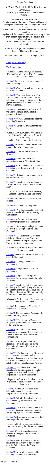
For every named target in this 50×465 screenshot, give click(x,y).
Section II (10, 88)
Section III (10, 95)
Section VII (11, 367)
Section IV (10, 109)
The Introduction (13, 67)
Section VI (11, 126)
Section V (10, 119)
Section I (10, 81)
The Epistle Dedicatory (16, 62)
